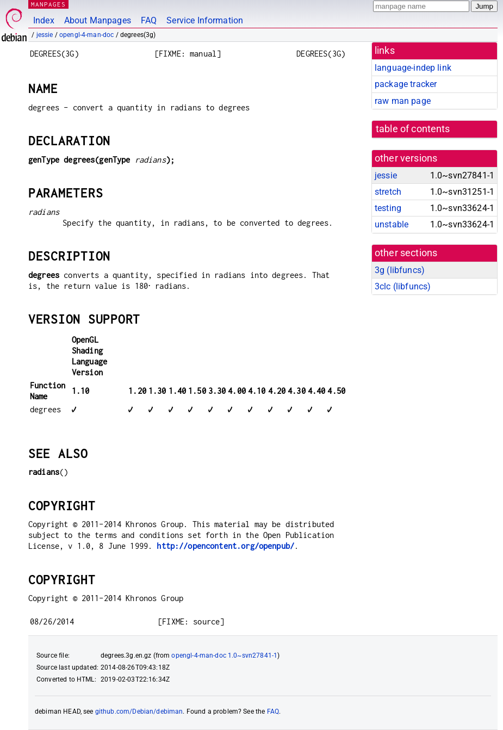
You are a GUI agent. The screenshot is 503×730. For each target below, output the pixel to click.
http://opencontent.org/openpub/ (225, 545)
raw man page (403, 101)
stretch (388, 192)
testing (388, 208)
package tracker (406, 84)
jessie (44, 35)
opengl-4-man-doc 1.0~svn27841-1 (224, 655)
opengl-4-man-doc (86, 35)
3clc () (403, 286)
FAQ (149, 20)
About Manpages (97, 20)
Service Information (204, 20)
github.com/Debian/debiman (139, 711)
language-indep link (413, 68)
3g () (400, 270)
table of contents (413, 128)
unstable (391, 224)
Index (43, 20)
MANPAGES (48, 4)
